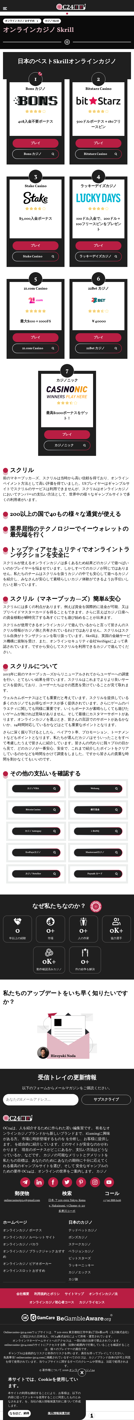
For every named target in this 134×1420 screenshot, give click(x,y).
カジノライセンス (92, 1302)
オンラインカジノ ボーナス (22, 1230)
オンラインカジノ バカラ (21, 1244)
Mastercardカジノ (95, 852)
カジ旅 (73, 1279)
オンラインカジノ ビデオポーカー (27, 1264)
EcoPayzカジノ (33, 852)
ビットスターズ (79, 1258)
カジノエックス (79, 1272)
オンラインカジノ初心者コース (51, 1302)
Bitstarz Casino (95, 154)
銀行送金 (95, 809)
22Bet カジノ (95, 348)
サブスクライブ (106, 1099)
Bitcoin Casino (33, 809)
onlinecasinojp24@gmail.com (22, 1200)
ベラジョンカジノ (81, 1251)
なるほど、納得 (19, 1413)
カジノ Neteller (33, 873)
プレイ (35, 143)
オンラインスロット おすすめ (24, 1271)
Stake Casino (32, 256)
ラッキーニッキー (81, 1265)
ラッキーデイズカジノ (95, 256)
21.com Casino (32, 348)
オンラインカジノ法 (103, 1294)
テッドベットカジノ (82, 1230)
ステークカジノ (79, 1244)
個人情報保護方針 (59, 1413)
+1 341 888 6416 (112, 1200)
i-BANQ (95, 831)
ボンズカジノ (78, 1237)
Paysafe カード (94, 873)
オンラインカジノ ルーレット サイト (29, 1237)
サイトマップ (74, 1294)
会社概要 (22, 1294)
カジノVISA (33, 788)
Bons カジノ (33, 154)
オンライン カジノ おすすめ (20, 21)
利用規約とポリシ (47, 1294)
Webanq (95, 788)
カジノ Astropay (33, 831)
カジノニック (64, 445)
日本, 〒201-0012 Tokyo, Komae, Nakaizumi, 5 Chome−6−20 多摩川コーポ (66, 1205)
